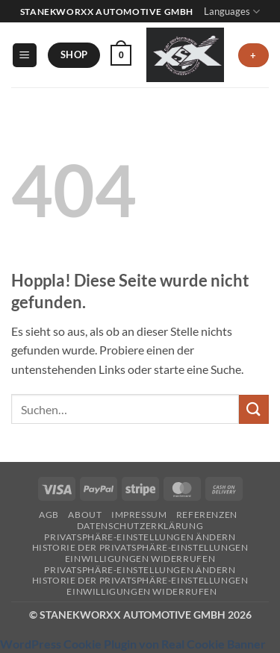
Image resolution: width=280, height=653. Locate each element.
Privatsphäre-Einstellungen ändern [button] (139, 537)
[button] (25, 55)
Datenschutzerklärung (140, 525)
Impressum (139, 514)
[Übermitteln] (254, 409)
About (85, 514)
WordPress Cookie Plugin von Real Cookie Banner (133, 644)
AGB (49, 514)
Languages (232, 11)
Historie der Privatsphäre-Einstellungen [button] (140, 547)
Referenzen (206, 514)
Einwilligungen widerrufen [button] (140, 558)
